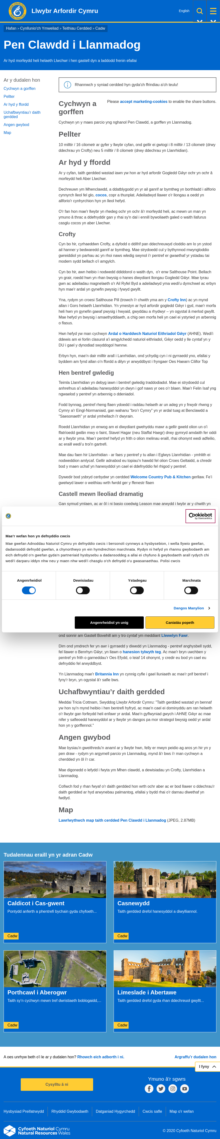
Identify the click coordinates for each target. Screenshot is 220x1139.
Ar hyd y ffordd (16, 104)
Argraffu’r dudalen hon (195, 1057)
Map (7, 133)
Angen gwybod (16, 125)
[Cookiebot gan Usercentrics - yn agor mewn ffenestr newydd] (200, 516)
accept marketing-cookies (144, 102)
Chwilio (199, 11)
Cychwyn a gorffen (19, 89)
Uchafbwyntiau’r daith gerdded (22, 114)
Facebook (149, 1088)
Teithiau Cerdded (76, 28)
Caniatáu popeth (180, 622)
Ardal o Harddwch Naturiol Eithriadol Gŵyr (147, 334)
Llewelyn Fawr (174, 635)
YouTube (184, 1088)
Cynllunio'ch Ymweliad (39, 28)
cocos (101, 195)
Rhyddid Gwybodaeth (69, 1111)
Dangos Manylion (189, 608)
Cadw (100, 28)
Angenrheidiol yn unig (109, 622)
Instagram (172, 1088)
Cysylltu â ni (56, 1084)
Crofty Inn (177, 300)
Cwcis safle (152, 1111)
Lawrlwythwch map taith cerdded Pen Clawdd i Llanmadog (112, 820)
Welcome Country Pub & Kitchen (161, 477)
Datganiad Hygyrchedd (115, 1111)
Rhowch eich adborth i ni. (100, 1057)
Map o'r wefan (182, 1111)
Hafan (11, 28)
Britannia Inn (107, 674)
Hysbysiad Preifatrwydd (24, 1111)
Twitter (161, 1088)
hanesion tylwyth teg (142, 652)
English (184, 11)
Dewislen (213, 11)
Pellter (9, 96)
